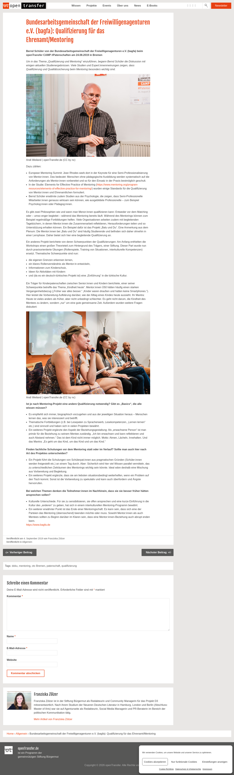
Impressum (207, 769)
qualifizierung (69, 565)
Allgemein (27, 542)
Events (107, 5)
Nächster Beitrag (156, 552)
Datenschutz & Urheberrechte (188, 769)
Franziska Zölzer (56, 538)
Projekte (91, 5)
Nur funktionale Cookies (184, 761)
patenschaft (53, 565)
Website (12, 660)
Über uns (122, 5)
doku (15, 565)
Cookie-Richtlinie (166, 769)
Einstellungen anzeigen (214, 761)
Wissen (76, 5)
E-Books (152, 5)
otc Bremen (38, 565)
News (137, 5)
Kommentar (15, 596)
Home (10, 733)
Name (11, 636)
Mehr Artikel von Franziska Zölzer (53, 719)
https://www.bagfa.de (38, 524)
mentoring (24, 565)
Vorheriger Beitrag (21, 552)
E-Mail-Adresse (17, 648)
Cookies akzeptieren (155, 761)
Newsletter (221, 5)
